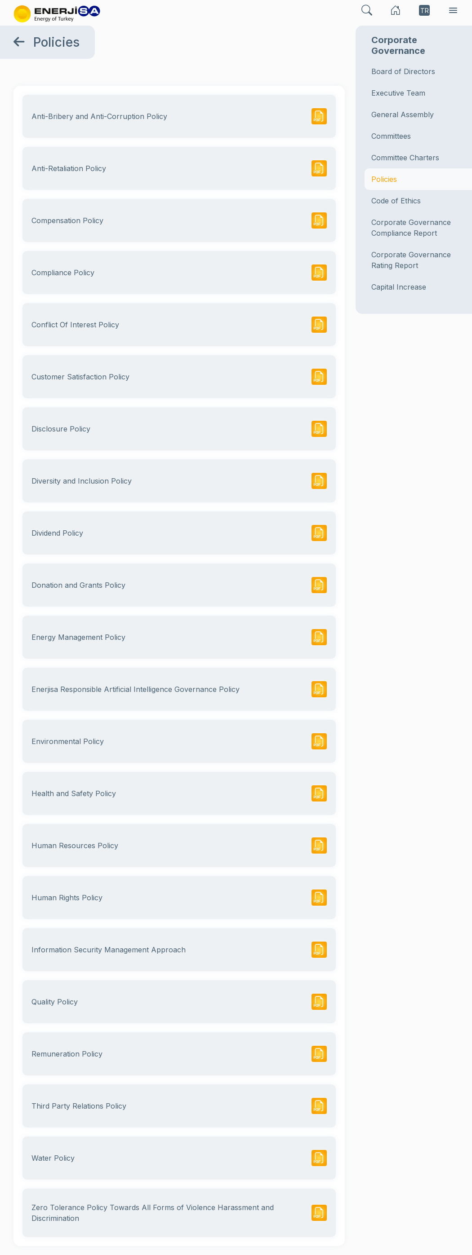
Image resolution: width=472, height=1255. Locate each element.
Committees (391, 136)
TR (424, 10)
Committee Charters (405, 157)
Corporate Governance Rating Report (411, 260)
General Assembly (402, 114)
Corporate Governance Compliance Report (411, 228)
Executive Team (398, 92)
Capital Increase (398, 286)
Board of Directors (403, 71)
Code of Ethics (396, 200)
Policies (384, 179)
